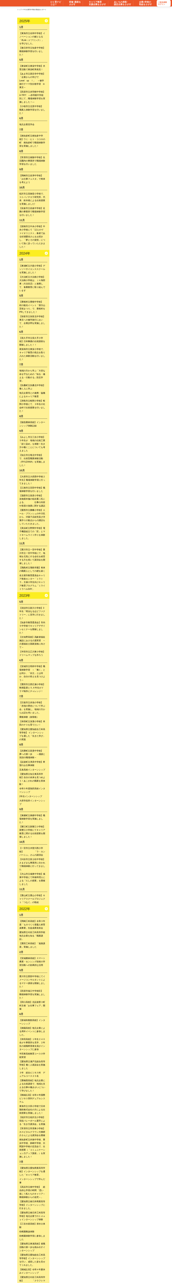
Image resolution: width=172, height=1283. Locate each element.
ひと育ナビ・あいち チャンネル (62, 1264)
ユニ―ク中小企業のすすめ (76, 1259)
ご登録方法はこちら (139, 1243)
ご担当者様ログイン (162, 3)
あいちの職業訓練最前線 (105, 1259)
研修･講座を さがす (75, 3)
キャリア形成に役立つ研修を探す (43, 1253)
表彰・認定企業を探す (112, 1253)
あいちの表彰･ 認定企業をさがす (122, 3)
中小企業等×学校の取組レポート (42, 1259)
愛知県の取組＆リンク (133, 1259)
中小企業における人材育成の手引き (74, 1243)
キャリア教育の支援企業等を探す (80, 1253)
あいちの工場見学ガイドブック (109, 1243)
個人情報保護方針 (119, 1273)
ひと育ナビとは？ (91, 1264)
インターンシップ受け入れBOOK (38, 1243)
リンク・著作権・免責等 (93, 1273)
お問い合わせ (50, 1273)
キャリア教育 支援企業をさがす (97, 3)
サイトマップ (70, 1273)
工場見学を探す (135, 1253)
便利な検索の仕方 (114, 1264)
